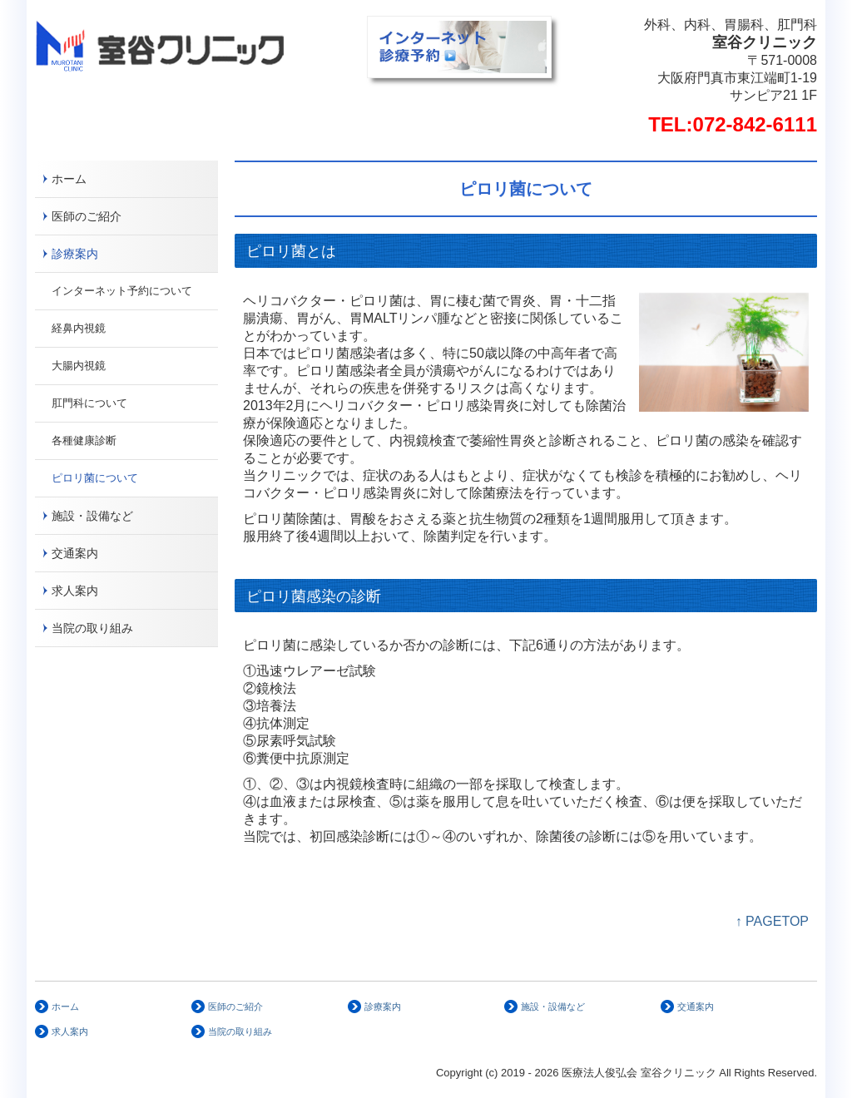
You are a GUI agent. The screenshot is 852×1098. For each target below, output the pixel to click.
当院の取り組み (92, 628)
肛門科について (89, 403)
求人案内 (75, 590)
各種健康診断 (84, 440)
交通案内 (75, 553)
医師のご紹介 (86, 216)
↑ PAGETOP (772, 921)
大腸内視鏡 (79, 365)
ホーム (69, 178)
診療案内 (75, 253)
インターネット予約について (122, 290)
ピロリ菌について (95, 478)
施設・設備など (92, 515)
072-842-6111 (755, 124)
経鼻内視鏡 (79, 328)
